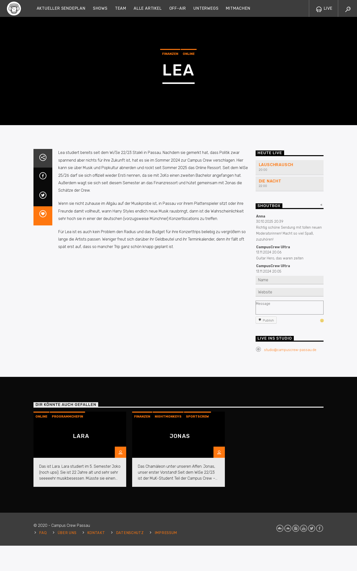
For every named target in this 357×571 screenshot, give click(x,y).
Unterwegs (205, 8)
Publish (268, 415)
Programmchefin (67, 511)
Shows (100, 8)
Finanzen (170, 96)
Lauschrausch (276, 259)
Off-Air (177, 8)
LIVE (324, 8)
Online (189, 96)
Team (120, 8)
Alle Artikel (148, 8)
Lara (81, 530)
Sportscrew (197, 511)
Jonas (180, 530)
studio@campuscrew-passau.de (290, 444)
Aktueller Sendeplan (61, 8)
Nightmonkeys (168, 511)
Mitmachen (238, 8)
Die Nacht (270, 275)
